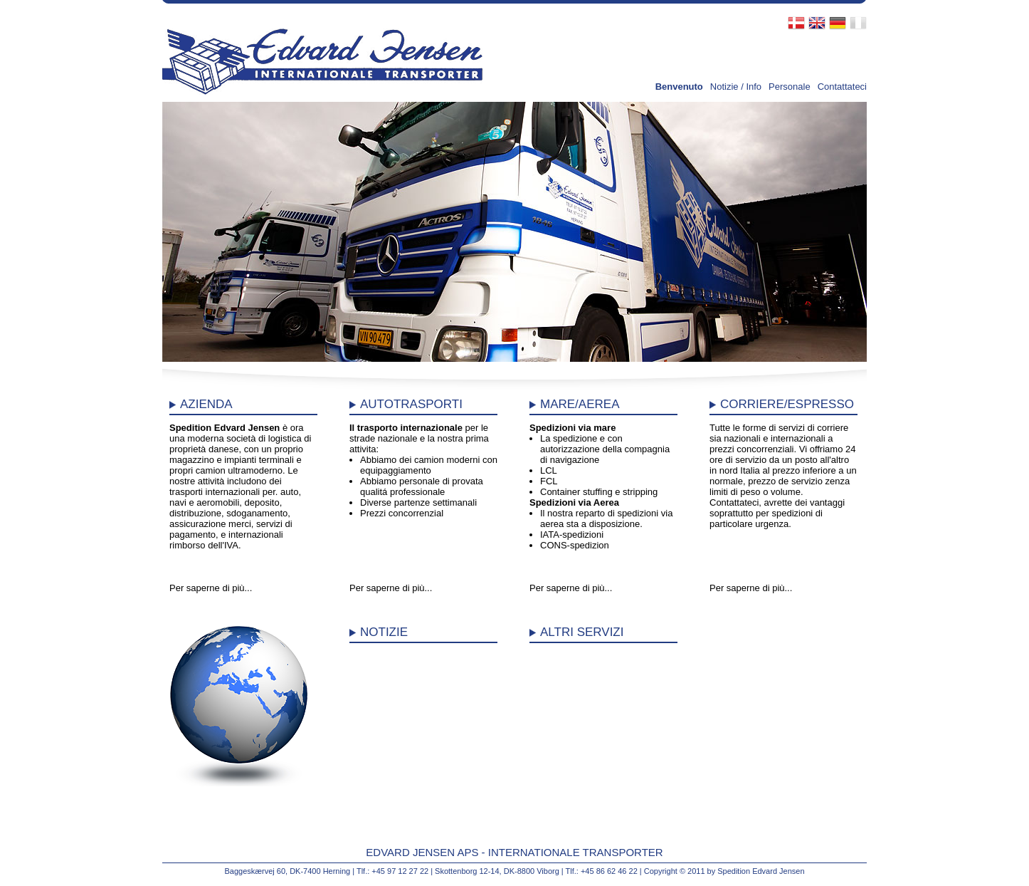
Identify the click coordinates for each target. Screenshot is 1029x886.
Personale (790, 86)
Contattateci (842, 86)
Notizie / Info (735, 86)
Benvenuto (679, 86)
